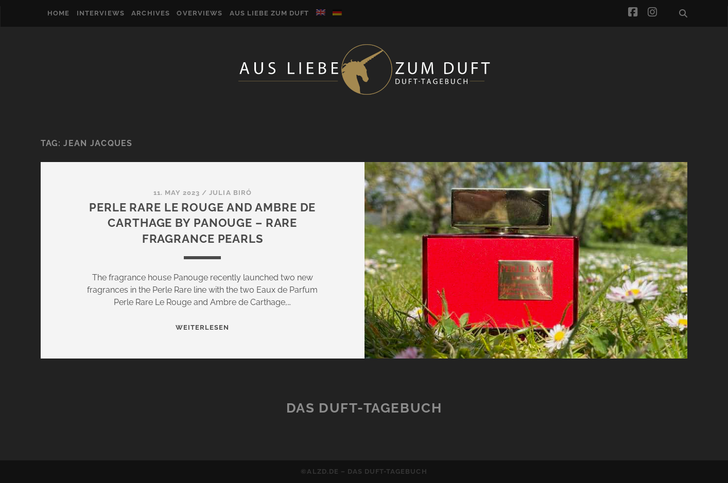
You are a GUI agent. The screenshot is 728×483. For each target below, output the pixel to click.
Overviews (199, 13)
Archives (150, 13)
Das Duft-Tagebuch (364, 408)
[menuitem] (320, 12)
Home (58, 13)
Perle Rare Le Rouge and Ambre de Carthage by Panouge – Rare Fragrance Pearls (202, 223)
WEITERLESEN (202, 327)
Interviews (100, 13)
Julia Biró (230, 192)
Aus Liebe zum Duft (269, 13)
